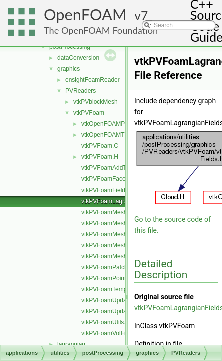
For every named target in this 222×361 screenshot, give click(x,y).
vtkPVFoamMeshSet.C (111, 234)
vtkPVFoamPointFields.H (114, 278)
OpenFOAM (85, 14)
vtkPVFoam (88, 112)
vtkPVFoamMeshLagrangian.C (122, 223)
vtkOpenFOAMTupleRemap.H (121, 134)
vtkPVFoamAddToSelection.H (120, 167)
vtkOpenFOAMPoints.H (112, 123)
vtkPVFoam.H (99, 156)
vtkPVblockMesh (95, 101)
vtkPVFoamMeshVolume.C (117, 245)
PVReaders (80, 90)
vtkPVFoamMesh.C (107, 212)
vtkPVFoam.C (99, 145)
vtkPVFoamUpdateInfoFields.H (122, 311)
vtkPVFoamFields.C (107, 190)
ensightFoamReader (92, 79)
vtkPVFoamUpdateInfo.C (114, 300)
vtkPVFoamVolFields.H (112, 333)
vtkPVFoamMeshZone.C (114, 256)
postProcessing (69, 46)
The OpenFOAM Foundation (101, 30)
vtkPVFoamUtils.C (105, 322)
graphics (68, 68)
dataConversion (78, 57)
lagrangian (71, 344)
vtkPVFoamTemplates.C (113, 289)
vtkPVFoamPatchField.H (114, 267)
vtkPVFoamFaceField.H (113, 179)
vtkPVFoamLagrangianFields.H (122, 201)
